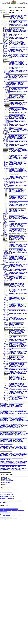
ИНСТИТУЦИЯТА (4, 24)
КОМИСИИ (5, 70)
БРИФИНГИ (5, 225)
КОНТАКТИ (5, 221)
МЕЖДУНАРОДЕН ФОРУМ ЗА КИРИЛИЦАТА (6, 256)
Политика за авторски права (5, 517)
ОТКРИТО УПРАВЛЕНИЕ (5, 482)
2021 (6, 172)
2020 (6, 171)
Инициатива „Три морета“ (5, 512)
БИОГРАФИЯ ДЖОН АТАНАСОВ (6, 243)
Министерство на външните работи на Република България (12, 510)
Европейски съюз (3, 511)
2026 (6, 177)
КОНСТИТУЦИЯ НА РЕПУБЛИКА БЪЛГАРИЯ (6, 27)
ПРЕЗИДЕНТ (4, 12)
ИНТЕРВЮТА (5, 224)
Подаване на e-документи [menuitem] (6, 487)
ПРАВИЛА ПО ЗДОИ (6, 145)
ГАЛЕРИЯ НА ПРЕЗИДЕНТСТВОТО (7, 40)
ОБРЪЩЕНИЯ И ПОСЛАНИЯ (7, 480)
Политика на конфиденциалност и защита (8, 518)
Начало (1, 403)
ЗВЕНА (4, 62)
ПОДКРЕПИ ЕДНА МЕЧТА (5, 250)
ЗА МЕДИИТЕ (4, 222)
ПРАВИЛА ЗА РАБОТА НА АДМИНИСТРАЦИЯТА (7, 139)
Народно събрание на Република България (9, 508)
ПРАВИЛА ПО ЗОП (6, 147)
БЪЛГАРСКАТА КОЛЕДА (6, 237)
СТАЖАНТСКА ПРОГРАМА (8, 98)
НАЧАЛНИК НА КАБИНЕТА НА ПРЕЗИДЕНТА (6, 48)
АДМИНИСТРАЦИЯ (5, 43)
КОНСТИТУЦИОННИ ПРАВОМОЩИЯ (7, 30)
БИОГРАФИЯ (5, 13)
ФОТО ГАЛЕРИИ (5, 229)
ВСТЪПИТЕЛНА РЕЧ (5, 478)
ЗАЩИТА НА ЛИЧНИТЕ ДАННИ (5, 214)
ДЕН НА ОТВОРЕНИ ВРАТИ (5, 262)
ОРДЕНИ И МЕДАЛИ (5, 42)
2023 (6, 174)
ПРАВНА (6, 131)
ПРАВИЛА (6, 241)
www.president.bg (6, 515)
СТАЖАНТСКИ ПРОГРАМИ (6, 149)
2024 (6, 175)
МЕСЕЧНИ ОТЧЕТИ (7, 74)
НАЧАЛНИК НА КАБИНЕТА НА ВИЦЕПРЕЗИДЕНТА (7, 53)
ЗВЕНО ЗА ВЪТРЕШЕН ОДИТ (6, 68)
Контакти (4, 404)
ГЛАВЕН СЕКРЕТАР (5, 45)
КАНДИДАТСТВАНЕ (8, 253)
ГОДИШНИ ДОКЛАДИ (7, 76)
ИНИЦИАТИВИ (4, 235)
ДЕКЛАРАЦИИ (6, 157)
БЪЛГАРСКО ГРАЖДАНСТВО (7, 72)
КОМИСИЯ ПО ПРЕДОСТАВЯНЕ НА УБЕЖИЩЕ (7, 79)
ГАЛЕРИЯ (6, 248)
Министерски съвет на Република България (9, 509)
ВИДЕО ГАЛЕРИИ (5, 231)
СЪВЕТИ (3, 264)
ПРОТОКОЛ (6, 132)
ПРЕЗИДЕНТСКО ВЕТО (6, 479)
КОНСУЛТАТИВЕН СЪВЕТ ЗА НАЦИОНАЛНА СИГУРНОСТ (6, 267)
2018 (6, 169)
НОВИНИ (5, 223)
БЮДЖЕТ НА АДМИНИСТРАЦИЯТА (7, 156)
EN (7, 404)
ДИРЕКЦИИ (5, 124)
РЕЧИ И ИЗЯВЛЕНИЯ (5, 227)
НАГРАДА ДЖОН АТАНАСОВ (5, 239)
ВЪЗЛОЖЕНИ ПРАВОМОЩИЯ (6, 23)
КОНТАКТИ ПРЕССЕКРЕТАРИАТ (7, 234)
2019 (6, 170)
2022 (6, 173)
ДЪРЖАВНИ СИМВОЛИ (5, 35)
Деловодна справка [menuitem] (5, 486)
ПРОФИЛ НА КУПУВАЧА (5, 151)
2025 (6, 176)
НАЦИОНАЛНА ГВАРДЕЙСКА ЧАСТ (6, 37)
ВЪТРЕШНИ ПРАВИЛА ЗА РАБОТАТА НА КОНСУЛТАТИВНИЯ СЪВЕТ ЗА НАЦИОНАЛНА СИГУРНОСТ (8, 280)
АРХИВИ (7, 86)
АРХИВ (4, 232)
